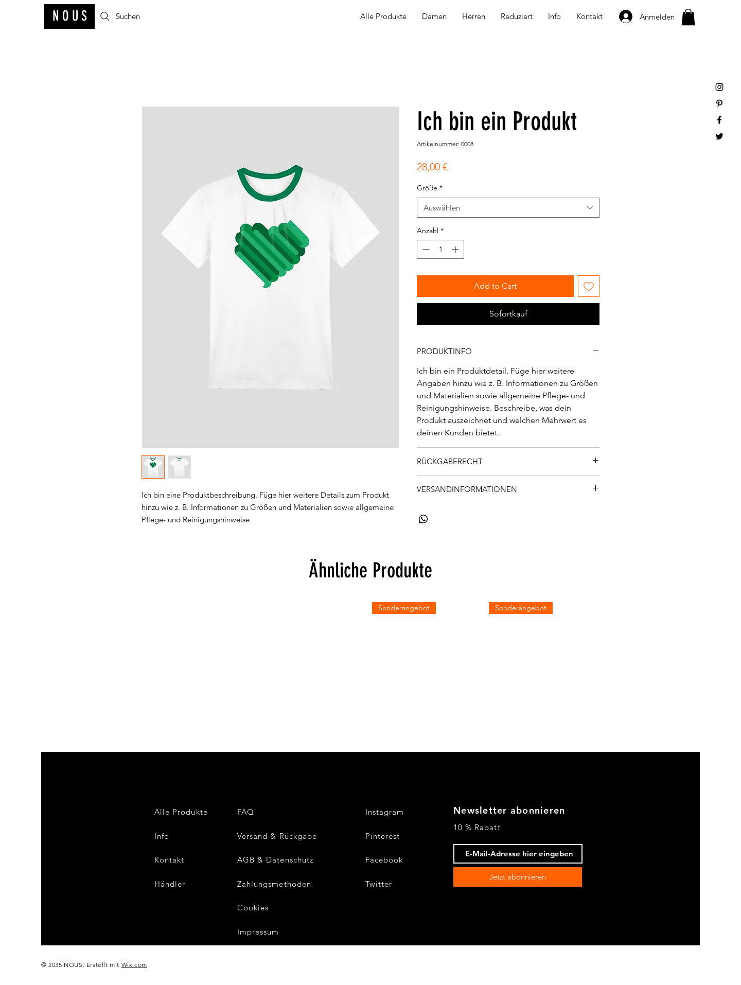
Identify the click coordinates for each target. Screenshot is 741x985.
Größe (430, 187)
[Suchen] (138, 16)
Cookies (253, 907)
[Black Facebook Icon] (719, 120)
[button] (688, 17)
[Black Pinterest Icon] (719, 103)
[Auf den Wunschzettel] (588, 286)
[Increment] (456, 249)
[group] (370, 659)
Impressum (258, 932)
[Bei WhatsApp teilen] (423, 519)
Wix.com (134, 965)
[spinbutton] (440, 249)
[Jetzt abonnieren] (517, 877)
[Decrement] (424, 249)
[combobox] (508, 208)
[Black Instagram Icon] (719, 87)
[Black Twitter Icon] (719, 136)
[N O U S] (69, 16)
